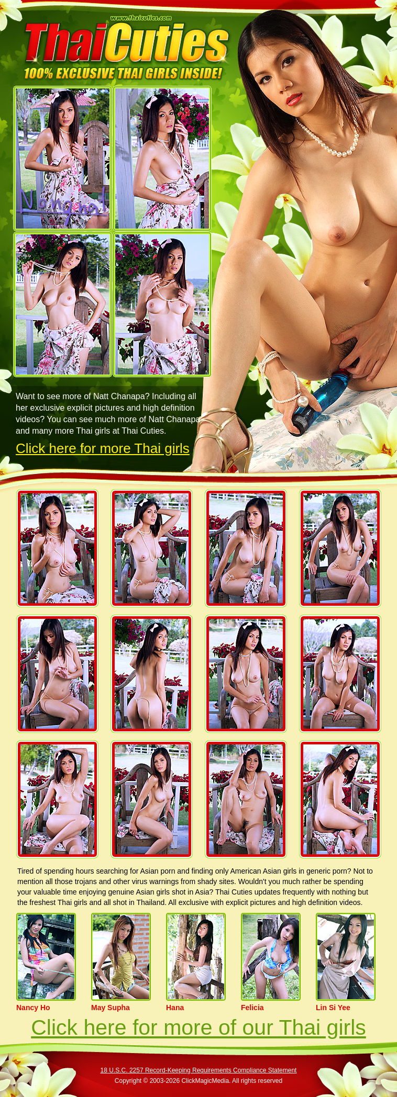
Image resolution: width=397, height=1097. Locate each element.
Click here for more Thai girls (103, 448)
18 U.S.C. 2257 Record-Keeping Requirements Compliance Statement (199, 1070)
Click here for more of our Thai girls (198, 1027)
